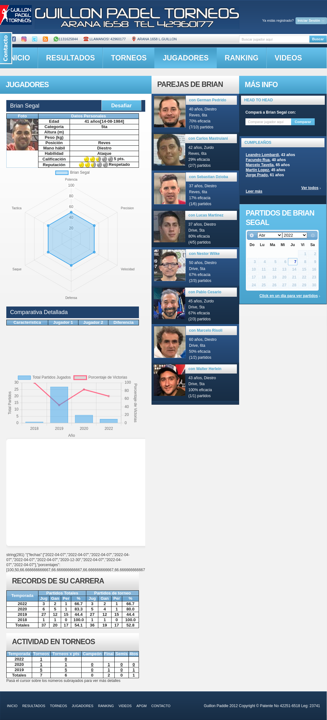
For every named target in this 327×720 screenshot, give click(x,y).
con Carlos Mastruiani (208, 138)
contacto (160, 706)
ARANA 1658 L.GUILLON (154, 39)
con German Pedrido (207, 100)
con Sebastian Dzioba (208, 177)
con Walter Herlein (204, 369)
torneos (128, 58)
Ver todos (309, 188)
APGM (141, 706)
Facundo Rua (258, 160)
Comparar (303, 122)
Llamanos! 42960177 (104, 39)
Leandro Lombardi (262, 155)
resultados (70, 58)
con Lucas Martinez (205, 215)
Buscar (318, 39)
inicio (12, 706)
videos (288, 58)
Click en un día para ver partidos (289, 296)
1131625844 (66, 39)
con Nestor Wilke (204, 253)
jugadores (186, 58)
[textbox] (274, 39)
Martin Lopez (257, 170)
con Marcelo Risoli (205, 330)
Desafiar (121, 105)
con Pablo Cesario (204, 292)
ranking (241, 58)
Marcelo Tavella (260, 165)
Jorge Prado (257, 175)
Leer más (254, 191)
